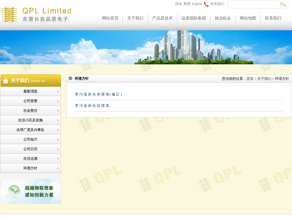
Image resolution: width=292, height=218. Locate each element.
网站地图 (248, 18)
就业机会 (223, 18)
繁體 (186, 4)
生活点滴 (30, 159)
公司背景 (30, 101)
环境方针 (30, 168)
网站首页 (110, 18)
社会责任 (30, 111)
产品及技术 (162, 18)
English (197, 4)
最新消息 (30, 91)
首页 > (251, 79)
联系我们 (214, 4)
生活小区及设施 (30, 120)
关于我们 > (265, 79)
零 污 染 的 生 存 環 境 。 (94, 106)
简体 (178, 4)
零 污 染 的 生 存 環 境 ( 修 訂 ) (98, 94)
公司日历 (30, 149)
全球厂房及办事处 (30, 130)
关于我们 (135, 18)
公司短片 (30, 139)
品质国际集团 (193, 18)
